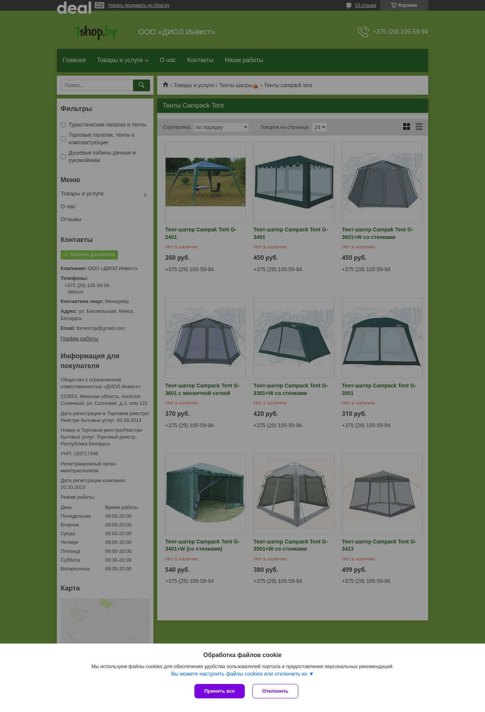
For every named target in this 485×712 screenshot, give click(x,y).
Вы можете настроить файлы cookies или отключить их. (239, 674)
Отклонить (275, 691)
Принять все (219, 691)
